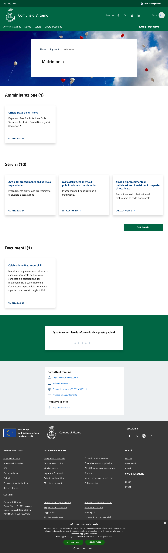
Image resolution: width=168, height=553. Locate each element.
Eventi (128, 486)
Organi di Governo (11, 458)
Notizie (128, 458)
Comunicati (130, 463)
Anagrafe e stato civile (54, 458)
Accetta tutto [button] (73, 542)
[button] (84, 548)
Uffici (5, 468)
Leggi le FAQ (50, 512)
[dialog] (84, 536)
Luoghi (128, 481)
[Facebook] (116, 15)
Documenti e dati (11, 488)
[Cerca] (161, 15)
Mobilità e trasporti (53, 483)
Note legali (90, 512)
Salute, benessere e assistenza (99, 478)
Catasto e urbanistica (54, 478)
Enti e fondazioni (11, 473)
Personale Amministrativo (15, 483)
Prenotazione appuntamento (57, 502)
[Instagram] (130, 15)
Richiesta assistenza (53, 517)
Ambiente (89, 473)
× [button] (165, 523)
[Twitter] (123, 15)
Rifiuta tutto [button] (94, 542)
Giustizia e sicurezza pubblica (98, 463)
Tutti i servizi (143, 227)
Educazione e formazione (96, 458)
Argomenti (55, 49)
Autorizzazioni (91, 483)
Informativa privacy (94, 507)
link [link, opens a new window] (110, 536)
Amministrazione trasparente (98, 502)
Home (43, 49)
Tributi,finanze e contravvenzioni (100, 468)
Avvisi (128, 468)
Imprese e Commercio (54, 473)
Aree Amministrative (13, 463)
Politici (6, 478)
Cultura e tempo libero (54, 463)
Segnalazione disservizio (55, 507)
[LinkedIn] (137, 15)
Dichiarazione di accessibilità (98, 517)
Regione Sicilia (10, 3)
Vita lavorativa (51, 468)
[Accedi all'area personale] (151, 3)
